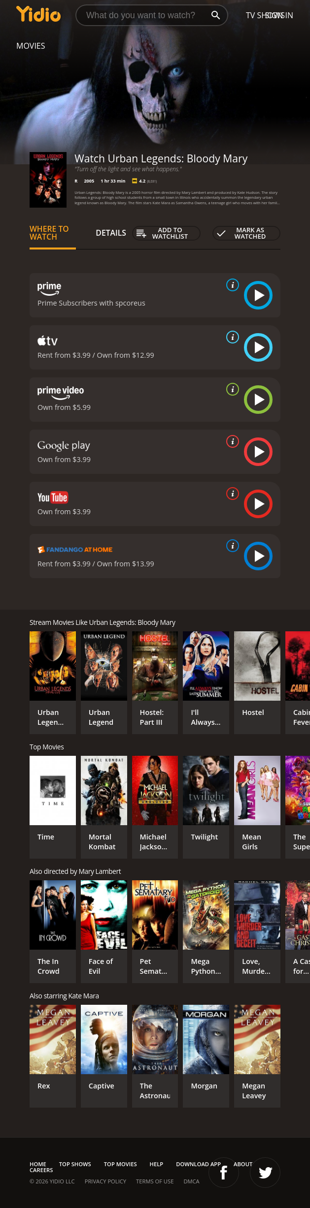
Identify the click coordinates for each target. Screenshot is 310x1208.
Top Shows (75, 1164)
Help (157, 1164)
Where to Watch (49, 232)
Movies (30, 45)
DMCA (191, 1181)
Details (111, 232)
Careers (41, 1170)
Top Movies (120, 1164)
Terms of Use (154, 1181)
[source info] (230, 285)
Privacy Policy (105, 1181)
